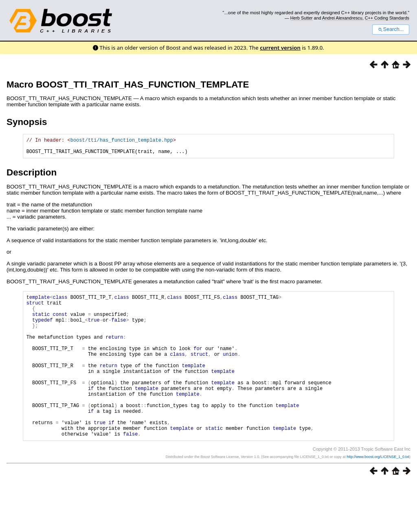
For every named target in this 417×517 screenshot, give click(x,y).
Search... (391, 29)
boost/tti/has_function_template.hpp (121, 141)
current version (280, 47)
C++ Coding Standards (387, 17)
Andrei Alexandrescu (342, 17)
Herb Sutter (301, 17)
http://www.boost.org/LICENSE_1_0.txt (378, 491)
